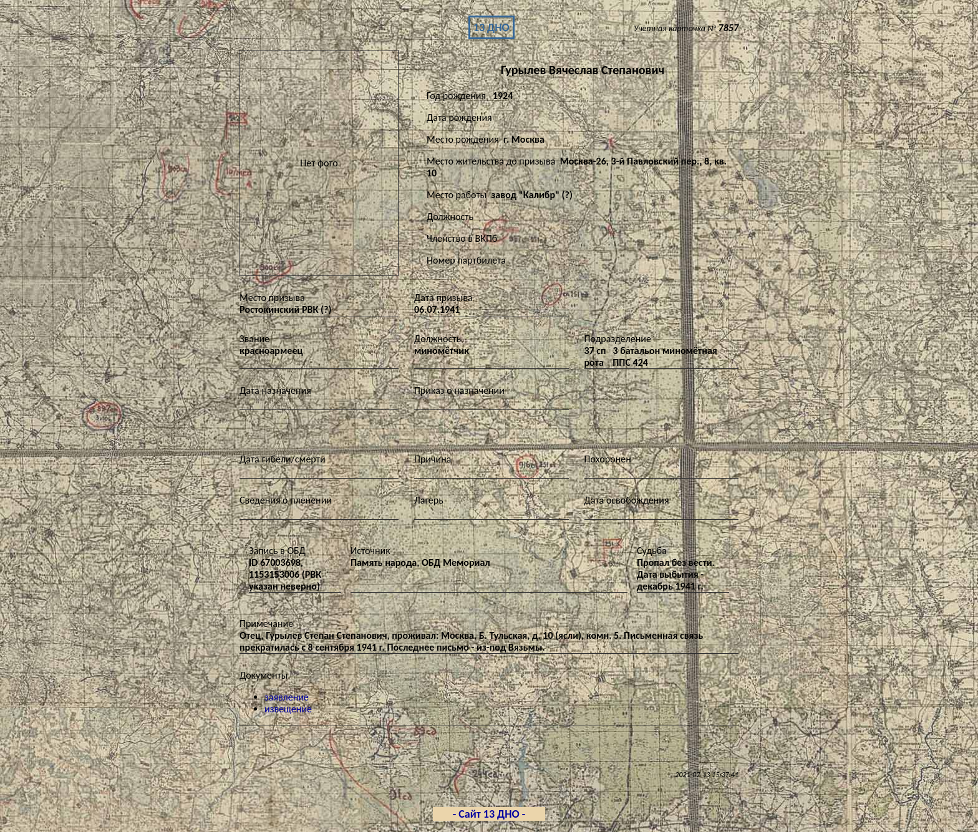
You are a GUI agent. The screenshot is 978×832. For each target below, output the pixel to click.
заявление (286, 697)
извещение (288, 709)
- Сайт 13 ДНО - (489, 814)
